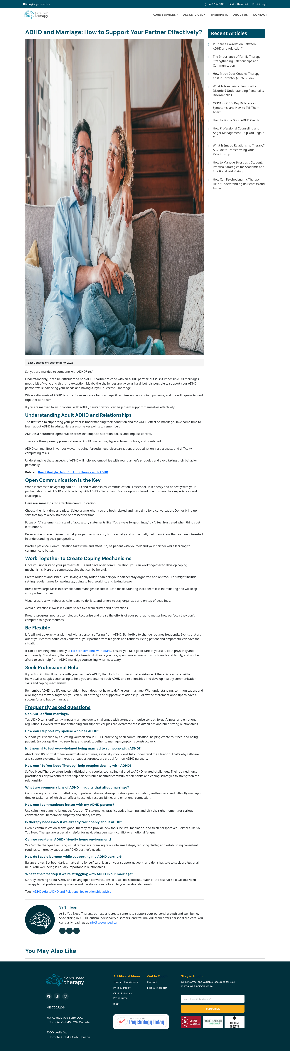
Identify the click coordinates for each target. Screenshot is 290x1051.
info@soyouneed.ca (38, 4)
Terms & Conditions (125, 982)
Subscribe (213, 1008)
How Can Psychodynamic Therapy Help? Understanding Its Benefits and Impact (239, 183)
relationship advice (98, 892)
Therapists (219, 15)
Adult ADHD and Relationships (63, 892)
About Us (240, 15)
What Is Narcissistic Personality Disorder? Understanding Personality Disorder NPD (238, 90)
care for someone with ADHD (91, 651)
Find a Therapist (239, 4)
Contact (260, 15)
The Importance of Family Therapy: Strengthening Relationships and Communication (237, 61)
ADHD (37, 892)
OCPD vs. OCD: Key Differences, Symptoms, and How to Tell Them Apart (236, 107)
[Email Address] (213, 999)
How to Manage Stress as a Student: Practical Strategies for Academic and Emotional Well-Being (238, 166)
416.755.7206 (217, 4)
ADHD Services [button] (164, 15)
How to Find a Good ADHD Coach (236, 120)
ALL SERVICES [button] (193, 15)
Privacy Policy (122, 987)
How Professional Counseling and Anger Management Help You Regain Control (238, 132)
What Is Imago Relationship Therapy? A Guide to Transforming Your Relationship (238, 149)
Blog (116, 1003)
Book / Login (259, 4)
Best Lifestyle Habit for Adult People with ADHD (73, 472)
